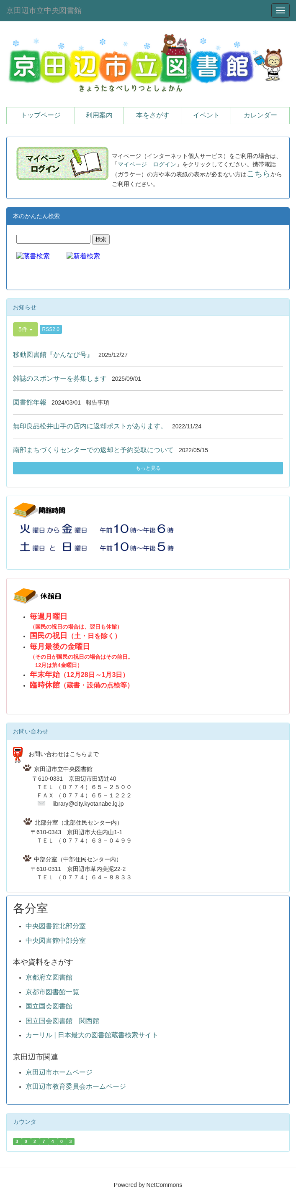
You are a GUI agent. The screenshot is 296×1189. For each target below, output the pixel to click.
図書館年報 (29, 402)
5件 (25, 329)
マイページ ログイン (147, 164)
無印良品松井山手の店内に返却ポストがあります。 (90, 426)
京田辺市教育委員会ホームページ (76, 1086)
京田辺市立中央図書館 (44, 10)
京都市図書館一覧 (52, 992)
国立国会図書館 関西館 (62, 1020)
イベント (206, 115)
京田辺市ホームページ (59, 1072)
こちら (258, 173)
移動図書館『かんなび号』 (53, 354)
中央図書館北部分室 (56, 925)
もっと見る (148, 468)
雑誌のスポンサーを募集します (60, 378)
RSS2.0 (50, 329)
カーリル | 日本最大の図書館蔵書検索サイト (92, 1035)
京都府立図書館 (49, 977)
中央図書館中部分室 (56, 940)
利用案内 (99, 115)
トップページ (41, 115)
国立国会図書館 (49, 1006)
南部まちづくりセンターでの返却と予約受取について (93, 449)
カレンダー (260, 115)
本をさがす (153, 115)
